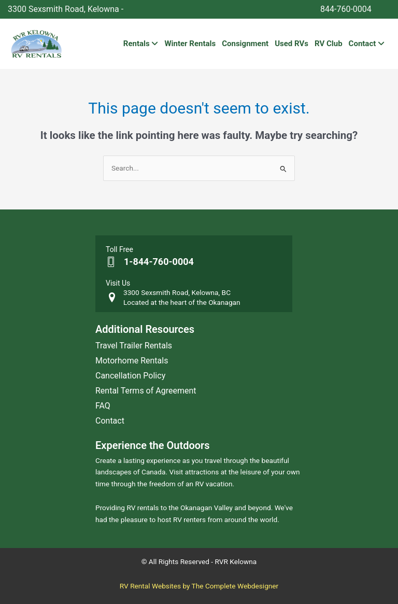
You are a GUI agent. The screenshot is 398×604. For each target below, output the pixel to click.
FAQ (102, 406)
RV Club (329, 43)
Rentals (141, 43)
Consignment (245, 43)
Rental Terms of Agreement (145, 391)
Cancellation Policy (130, 376)
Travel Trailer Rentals (133, 345)
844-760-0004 (346, 9)
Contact (367, 43)
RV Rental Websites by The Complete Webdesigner (199, 586)
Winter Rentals (190, 43)
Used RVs (291, 43)
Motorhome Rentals (131, 361)
